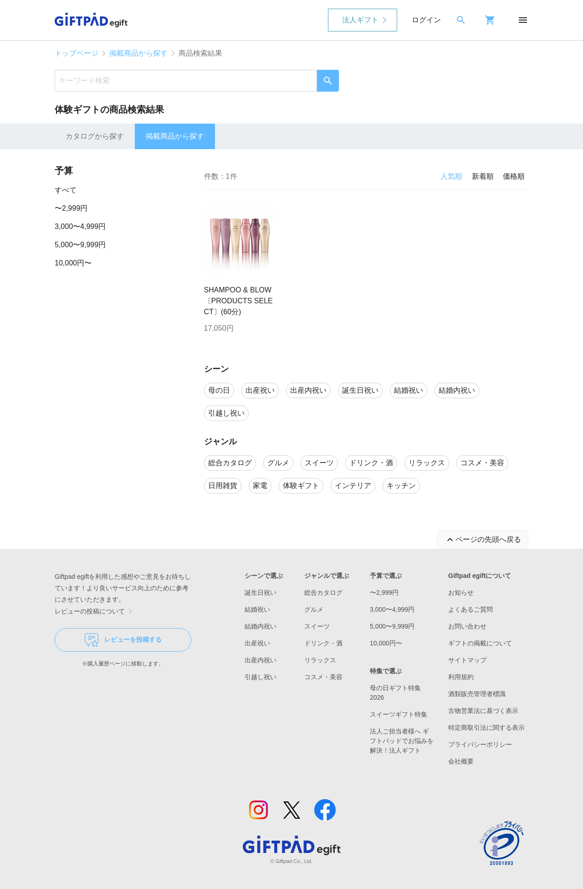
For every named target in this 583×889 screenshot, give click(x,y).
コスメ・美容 (323, 677)
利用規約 (461, 677)
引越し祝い (260, 677)
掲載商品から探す (138, 53)
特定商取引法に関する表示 (486, 727)
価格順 (514, 176)
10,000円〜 (73, 263)
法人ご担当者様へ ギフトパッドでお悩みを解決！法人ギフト (402, 741)
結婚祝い (257, 609)
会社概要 (461, 761)
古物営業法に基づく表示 (483, 710)
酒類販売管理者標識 (477, 693)
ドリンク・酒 (323, 643)
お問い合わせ (467, 626)
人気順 (451, 176)
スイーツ (317, 626)
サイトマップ (467, 660)
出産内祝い (260, 660)
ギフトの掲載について (480, 643)
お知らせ (461, 592)
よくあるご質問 (470, 609)
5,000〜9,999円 (80, 245)
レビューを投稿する (123, 640)
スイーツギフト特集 (398, 714)
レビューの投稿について (95, 611)
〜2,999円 (71, 208)
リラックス (320, 660)
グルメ (313, 609)
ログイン (426, 20)
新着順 (483, 176)
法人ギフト (360, 20)
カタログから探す (95, 136)
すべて (66, 190)
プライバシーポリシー (480, 744)
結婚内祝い (260, 626)
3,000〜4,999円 (80, 226)
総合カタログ (323, 592)
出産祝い (257, 643)
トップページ (76, 53)
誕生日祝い (260, 592)
